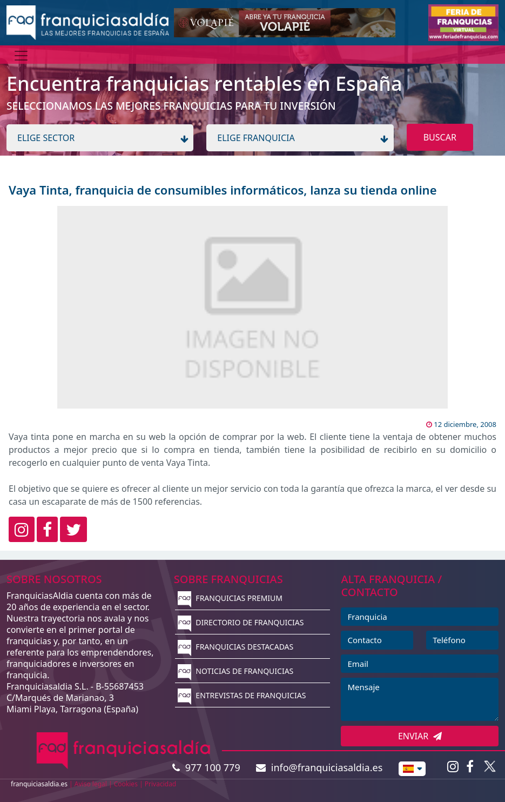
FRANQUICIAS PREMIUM (230, 598)
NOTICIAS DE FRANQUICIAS (236, 671)
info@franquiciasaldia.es (319, 767)
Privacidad (161, 783)
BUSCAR (439, 137)
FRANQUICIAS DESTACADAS (236, 646)
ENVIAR (420, 736)
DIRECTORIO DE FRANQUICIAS (241, 622)
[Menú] (21, 55)
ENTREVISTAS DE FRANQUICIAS (242, 695)
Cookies (126, 783)
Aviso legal (91, 783)
